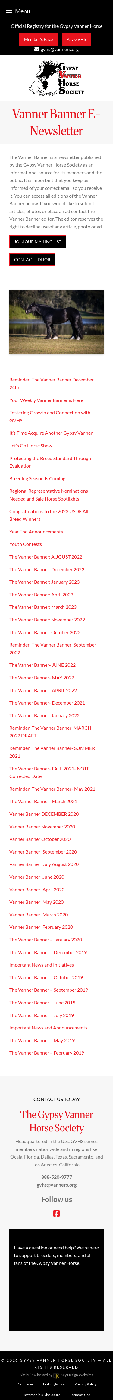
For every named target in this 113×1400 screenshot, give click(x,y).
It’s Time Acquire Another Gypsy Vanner (51, 433)
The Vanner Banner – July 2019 (41, 1015)
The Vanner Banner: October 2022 (44, 632)
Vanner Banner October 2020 (40, 839)
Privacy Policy (85, 1384)
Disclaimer (25, 1384)
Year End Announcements (36, 531)
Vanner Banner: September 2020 (43, 851)
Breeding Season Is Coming (37, 478)
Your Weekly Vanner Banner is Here (46, 400)
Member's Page (38, 39)
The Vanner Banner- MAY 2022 (41, 677)
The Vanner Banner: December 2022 (46, 569)
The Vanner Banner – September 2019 (48, 990)
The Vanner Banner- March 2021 (43, 801)
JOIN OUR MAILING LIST (37, 241)
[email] (56, 49)
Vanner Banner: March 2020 (38, 914)
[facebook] (56, 1214)
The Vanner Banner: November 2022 (47, 619)
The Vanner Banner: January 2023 (44, 582)
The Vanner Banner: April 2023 (41, 594)
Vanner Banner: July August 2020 (44, 864)
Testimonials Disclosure (41, 1394)
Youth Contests (25, 544)
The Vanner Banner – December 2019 (48, 952)
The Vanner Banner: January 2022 (44, 715)
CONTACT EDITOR (32, 259)
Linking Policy (54, 1384)
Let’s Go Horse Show (30, 445)
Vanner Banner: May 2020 (36, 902)
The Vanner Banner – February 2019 (46, 1052)
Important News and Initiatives (41, 964)
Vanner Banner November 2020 (42, 826)
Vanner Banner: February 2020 (41, 927)
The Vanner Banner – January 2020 (45, 939)
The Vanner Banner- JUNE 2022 (42, 665)
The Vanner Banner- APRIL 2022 (43, 690)
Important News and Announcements (48, 1027)
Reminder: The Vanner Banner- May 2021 (52, 789)
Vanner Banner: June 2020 (36, 877)
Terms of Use (80, 1394)
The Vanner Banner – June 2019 (42, 1002)
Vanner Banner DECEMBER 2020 (44, 814)
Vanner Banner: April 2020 (36, 889)
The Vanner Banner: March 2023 (43, 607)
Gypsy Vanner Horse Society (59, 1360)
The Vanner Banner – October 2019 (46, 977)
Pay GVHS (76, 39)
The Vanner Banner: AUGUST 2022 (45, 556)
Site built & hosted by (56, 1374)
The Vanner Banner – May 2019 (42, 1040)
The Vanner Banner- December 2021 (47, 702)
